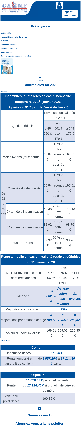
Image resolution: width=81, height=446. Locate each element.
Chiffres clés (6, 33)
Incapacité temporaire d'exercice (14, 37)
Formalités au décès (9, 45)
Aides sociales (6, 52)
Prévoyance (40, 26)
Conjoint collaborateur (10, 48)
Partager (40, 80)
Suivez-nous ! (40, 415)
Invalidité (4, 41)
